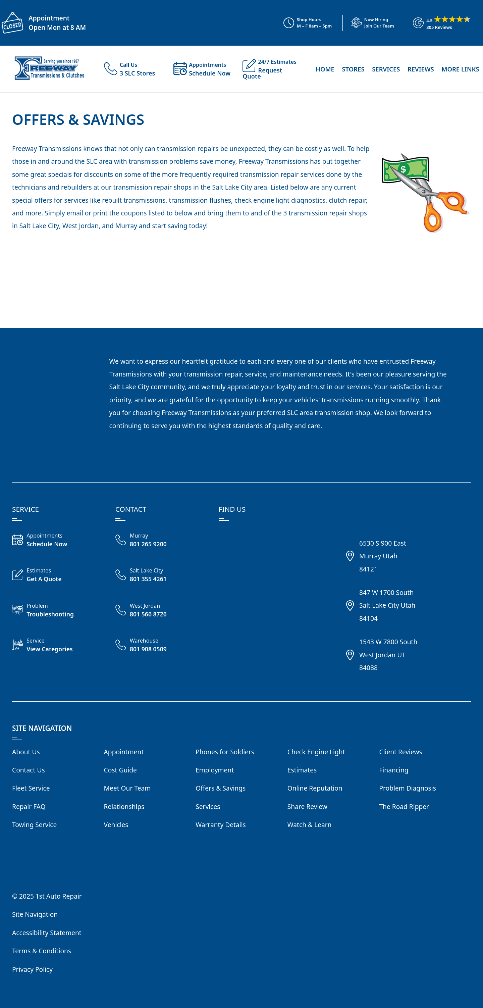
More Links (460, 69)
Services (386, 69)
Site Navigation (35, 914)
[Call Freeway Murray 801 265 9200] (161, 541)
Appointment (49, 18)
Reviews (421, 69)
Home (325, 69)
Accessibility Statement (47, 932)
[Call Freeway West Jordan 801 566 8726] (161, 611)
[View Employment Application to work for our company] (368, 23)
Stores (353, 69)
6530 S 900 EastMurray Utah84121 (382, 556)
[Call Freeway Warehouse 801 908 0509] (161, 646)
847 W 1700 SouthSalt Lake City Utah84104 (387, 605)
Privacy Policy (32, 969)
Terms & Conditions (41, 950)
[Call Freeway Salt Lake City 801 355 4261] (161, 575)
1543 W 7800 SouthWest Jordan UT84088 (388, 654)
